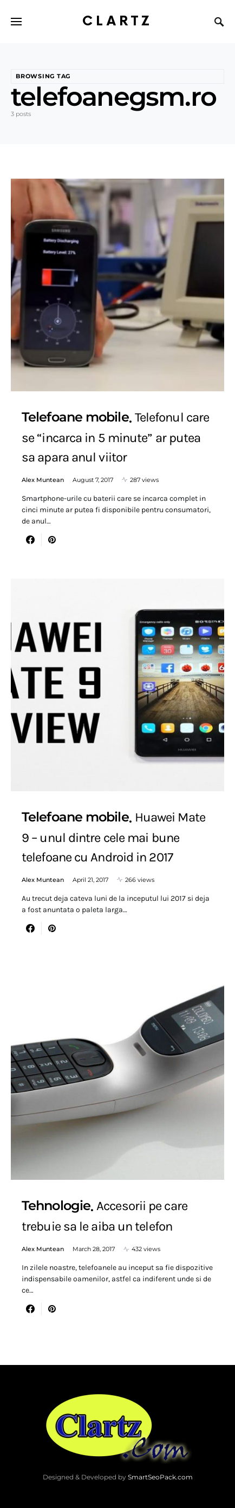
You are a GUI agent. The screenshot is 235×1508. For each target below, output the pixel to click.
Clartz (117, 21)
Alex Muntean (43, 480)
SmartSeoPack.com (160, 1477)
